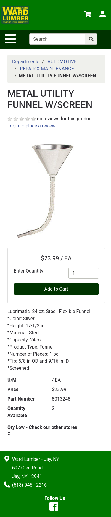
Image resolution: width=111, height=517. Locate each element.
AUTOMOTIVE (62, 61)
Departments (26, 61)
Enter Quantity (28, 271)
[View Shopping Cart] (87, 15)
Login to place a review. (32, 126)
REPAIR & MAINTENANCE (47, 69)
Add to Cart (56, 289)
